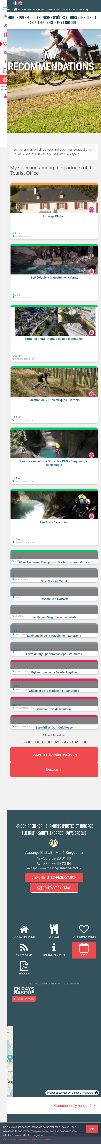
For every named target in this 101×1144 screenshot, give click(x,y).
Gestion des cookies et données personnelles (27, 1139)
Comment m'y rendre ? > (74, 1113)
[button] (56, 211)
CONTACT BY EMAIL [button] (56, 895)
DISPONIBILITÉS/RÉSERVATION (56, 884)
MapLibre (88, 1100)
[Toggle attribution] (96, 1100)
